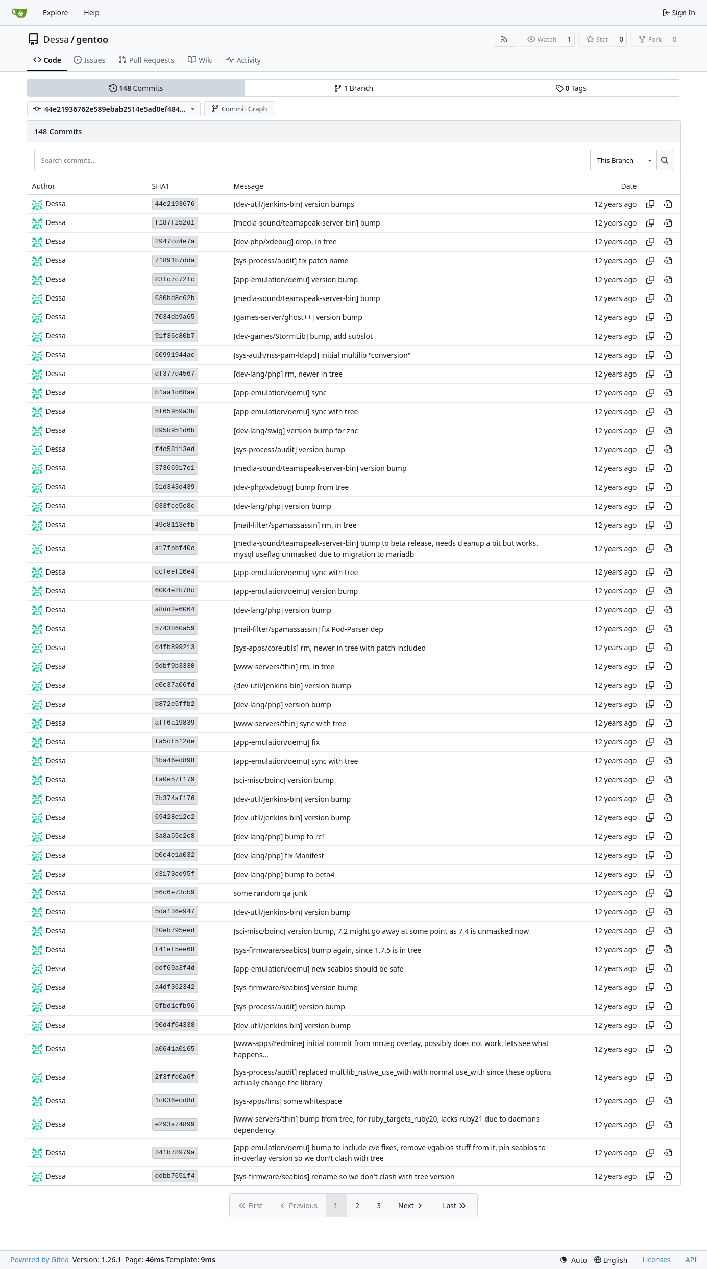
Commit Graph (239, 108)
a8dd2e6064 (175, 609)
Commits (136, 88)
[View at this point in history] (667, 204)
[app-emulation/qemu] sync (280, 392)
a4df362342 (175, 987)
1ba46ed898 (175, 760)
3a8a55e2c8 (175, 836)
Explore (55, 12)
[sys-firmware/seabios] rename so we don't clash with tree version (344, 1176)
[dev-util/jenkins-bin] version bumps (294, 204)
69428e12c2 (175, 817)
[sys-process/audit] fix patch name (291, 260)
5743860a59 (175, 628)
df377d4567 (175, 374)
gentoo (92, 39)
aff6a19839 (175, 723)
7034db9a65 (175, 317)
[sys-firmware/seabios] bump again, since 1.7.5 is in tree (328, 950)
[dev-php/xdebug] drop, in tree (285, 241)
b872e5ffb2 (175, 704)
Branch (354, 88)
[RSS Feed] (504, 39)
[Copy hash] (650, 204)
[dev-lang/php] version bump (282, 506)
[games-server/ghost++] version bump (298, 317)
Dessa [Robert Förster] (56, 203)
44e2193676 (175, 204)
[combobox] (623, 160)
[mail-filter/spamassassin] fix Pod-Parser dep (308, 629)
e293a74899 (175, 1124)
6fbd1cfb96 (175, 1006)
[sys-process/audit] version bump (289, 449)
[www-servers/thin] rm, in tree (284, 666)
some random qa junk (270, 893)
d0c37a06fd (175, 685)
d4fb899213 (175, 647)
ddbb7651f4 (175, 1176)
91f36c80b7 (175, 336)
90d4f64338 (175, 1025)
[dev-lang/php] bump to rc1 (280, 836)
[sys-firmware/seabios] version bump (296, 987)
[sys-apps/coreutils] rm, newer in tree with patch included (330, 648)
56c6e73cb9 (175, 893)
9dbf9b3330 (175, 666)
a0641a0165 (175, 1049)
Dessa (56, 39)
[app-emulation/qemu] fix (277, 742)
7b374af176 (175, 798)
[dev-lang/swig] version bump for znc (296, 430)
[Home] (19, 13)
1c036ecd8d (175, 1100)
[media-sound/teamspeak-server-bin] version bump (320, 468)
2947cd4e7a (175, 241)
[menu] (573, 1260)
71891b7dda (175, 260)
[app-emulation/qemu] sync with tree (296, 411)
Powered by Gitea (39, 1259)
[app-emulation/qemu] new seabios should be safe (319, 969)
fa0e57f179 (175, 779)
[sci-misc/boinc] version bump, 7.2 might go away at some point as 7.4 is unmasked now (381, 931)
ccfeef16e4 (175, 572)
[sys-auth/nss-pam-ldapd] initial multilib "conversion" (322, 355)
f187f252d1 (175, 223)
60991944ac (175, 355)
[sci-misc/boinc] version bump (284, 780)
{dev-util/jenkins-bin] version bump (292, 685)
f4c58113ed (175, 449)
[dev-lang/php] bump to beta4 (284, 874)
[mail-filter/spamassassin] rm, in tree (295, 525)
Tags (571, 88)
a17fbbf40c (175, 548)
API (691, 1259)
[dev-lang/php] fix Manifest (279, 855)
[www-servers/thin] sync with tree (290, 723)
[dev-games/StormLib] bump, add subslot (303, 336)
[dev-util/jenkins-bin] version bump (292, 799)
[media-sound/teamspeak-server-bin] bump (307, 223)
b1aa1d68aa (175, 392)
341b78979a (175, 1152)
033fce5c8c (175, 506)
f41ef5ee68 (175, 949)
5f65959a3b (175, 411)
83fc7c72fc (175, 279)
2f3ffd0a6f (175, 1077)
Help (92, 12)
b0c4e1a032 (175, 855)
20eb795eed (175, 930)
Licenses (656, 1259)
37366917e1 (175, 468)
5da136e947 (175, 911)
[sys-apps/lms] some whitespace (288, 1101)
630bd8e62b (175, 298)
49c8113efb (175, 525)
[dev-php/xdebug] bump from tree (291, 487)
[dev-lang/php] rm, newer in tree (288, 374)
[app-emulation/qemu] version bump (296, 279)
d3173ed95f (175, 874)
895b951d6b (175, 430)
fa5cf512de (175, 741)
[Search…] (664, 160)
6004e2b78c (175, 590)
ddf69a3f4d (175, 968)
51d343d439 (175, 487)
